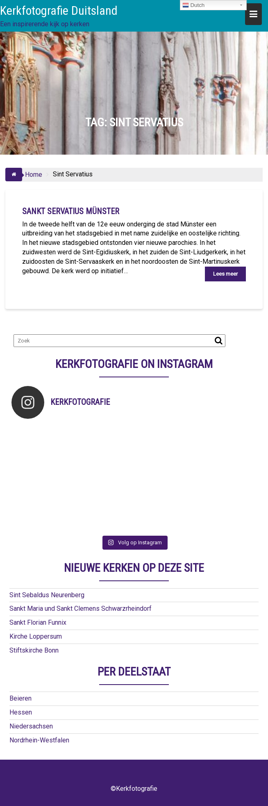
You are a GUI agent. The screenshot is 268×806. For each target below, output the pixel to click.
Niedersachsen (31, 726)
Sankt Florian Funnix (37, 622)
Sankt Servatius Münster (70, 211)
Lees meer (225, 274)
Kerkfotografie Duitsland (59, 10)
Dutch (193, 5)
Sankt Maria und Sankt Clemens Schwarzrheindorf (80, 608)
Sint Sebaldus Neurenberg (46, 595)
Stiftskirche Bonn (34, 650)
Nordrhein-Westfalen (39, 740)
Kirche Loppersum (35, 636)
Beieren (20, 698)
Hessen (20, 712)
